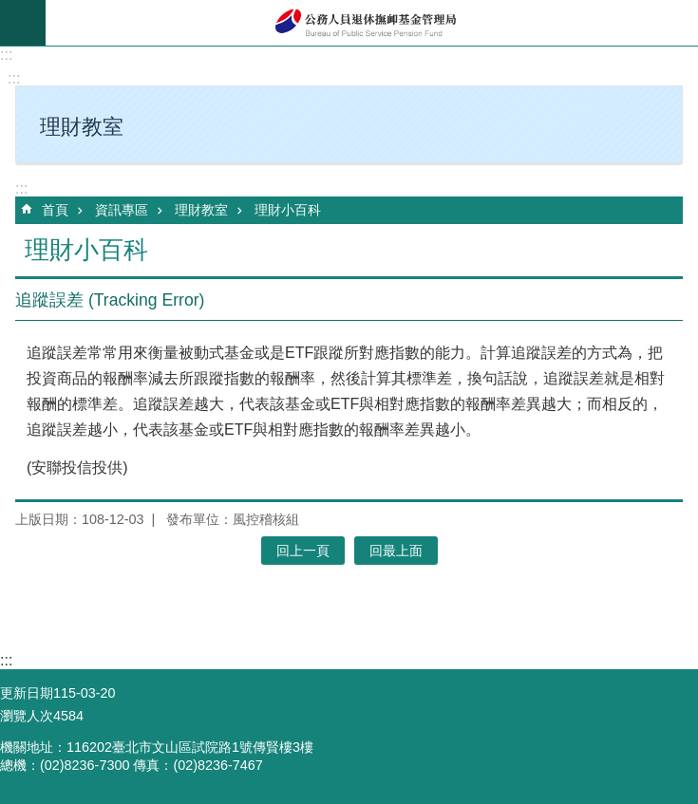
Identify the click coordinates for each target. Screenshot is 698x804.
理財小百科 (288, 209)
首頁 (55, 209)
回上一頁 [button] (303, 550)
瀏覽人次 (26, 715)
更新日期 (26, 693)
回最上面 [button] (396, 550)
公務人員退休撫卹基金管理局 (372, 23)
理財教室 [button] (81, 127)
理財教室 (201, 209)
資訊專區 (121, 209)
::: (6, 55)
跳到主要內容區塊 (9, 9)
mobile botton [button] (23, 23)
